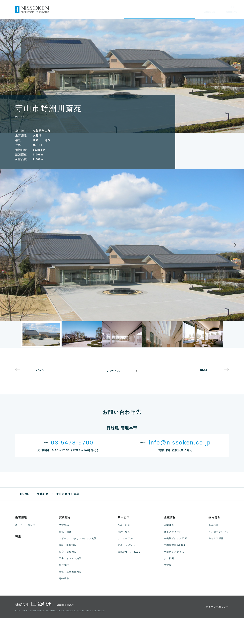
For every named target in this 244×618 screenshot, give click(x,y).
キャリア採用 (216, 538)
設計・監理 (124, 531)
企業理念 (169, 525)
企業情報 (170, 517)
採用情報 (214, 517)
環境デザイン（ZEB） (130, 551)
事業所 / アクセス (174, 551)
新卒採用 (214, 525)
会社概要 (169, 558)
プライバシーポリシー (216, 606)
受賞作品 (64, 525)
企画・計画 (124, 525)
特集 (18, 536)
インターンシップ (219, 531)
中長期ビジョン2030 (176, 538)
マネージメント (126, 545)
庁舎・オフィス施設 (70, 558)
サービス (123, 517)
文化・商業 (65, 531)
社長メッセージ (172, 531)
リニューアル (125, 538)
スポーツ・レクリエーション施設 (78, 538)
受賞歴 (168, 565)
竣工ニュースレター (26, 525)
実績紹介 (65, 517)
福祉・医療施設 (67, 545)
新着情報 (21, 517)
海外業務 (64, 578)
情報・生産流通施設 (70, 571)
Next (231, 245)
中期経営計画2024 (174, 545)
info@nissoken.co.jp (180, 442)
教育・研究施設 (67, 551)
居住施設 (64, 565)
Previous (12, 245)
